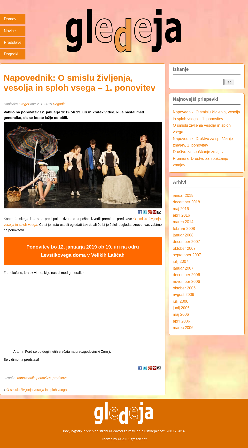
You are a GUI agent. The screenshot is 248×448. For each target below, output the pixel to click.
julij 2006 (180, 301)
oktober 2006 (184, 288)
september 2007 (187, 255)
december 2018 (186, 202)
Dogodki (11, 54)
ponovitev (43, 378)
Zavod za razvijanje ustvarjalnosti (139, 431)
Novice (10, 31)
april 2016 (181, 215)
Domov (10, 19)
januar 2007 (183, 268)
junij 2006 (181, 308)
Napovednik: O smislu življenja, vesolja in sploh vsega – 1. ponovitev (79, 83)
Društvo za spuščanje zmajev (198, 151)
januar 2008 (183, 235)
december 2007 (186, 241)
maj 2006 (181, 314)
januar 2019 (183, 195)
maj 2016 (181, 208)
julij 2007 (180, 261)
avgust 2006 (183, 294)
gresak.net (139, 439)
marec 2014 (183, 222)
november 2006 (186, 281)
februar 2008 (184, 228)
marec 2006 (183, 327)
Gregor (24, 104)
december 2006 (186, 274)
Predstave (12, 42)
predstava (60, 378)
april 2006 (181, 321)
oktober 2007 (184, 248)
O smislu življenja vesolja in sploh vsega (37, 390)
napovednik (26, 378)
